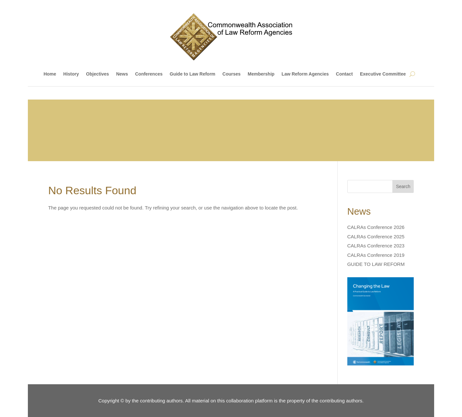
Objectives (97, 74)
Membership (261, 74)
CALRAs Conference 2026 (376, 227)
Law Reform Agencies (305, 74)
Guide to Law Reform (192, 74)
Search (403, 186)
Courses (232, 74)
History (71, 74)
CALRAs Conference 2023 (376, 245)
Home (49, 74)
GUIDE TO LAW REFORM (376, 264)
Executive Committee (383, 74)
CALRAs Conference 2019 (376, 255)
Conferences (149, 74)
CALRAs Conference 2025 (376, 236)
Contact (344, 74)
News (122, 74)
